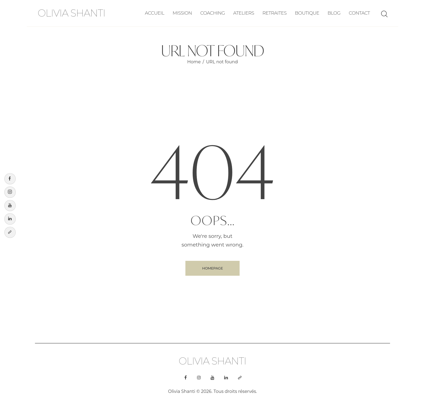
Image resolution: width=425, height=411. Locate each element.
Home (194, 61)
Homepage (212, 268)
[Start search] (384, 14)
